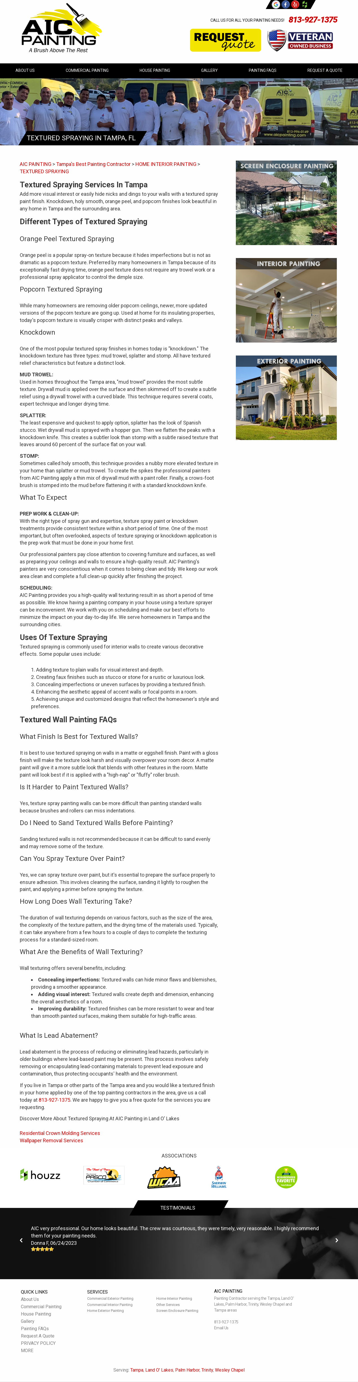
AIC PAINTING (35, 164)
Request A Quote (325, 70)
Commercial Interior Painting (110, 1305)
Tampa (136, 1370)
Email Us (221, 1328)
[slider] (42, 1249)
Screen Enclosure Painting (177, 1310)
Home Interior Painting (174, 1298)
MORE (27, 1350)
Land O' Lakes (159, 1370)
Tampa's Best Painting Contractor (93, 164)
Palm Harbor (187, 1370)
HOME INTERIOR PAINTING (165, 164)
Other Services (168, 1305)
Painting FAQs (262, 70)
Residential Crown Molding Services (60, 1133)
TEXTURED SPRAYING (44, 171)
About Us (25, 70)
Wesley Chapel (230, 1370)
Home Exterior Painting (105, 1310)
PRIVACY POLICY (38, 1343)
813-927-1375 (313, 20)
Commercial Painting (87, 70)
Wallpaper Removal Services (51, 1140)
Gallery (209, 70)
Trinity (207, 1370)
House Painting (155, 70)
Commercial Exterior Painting (110, 1298)
